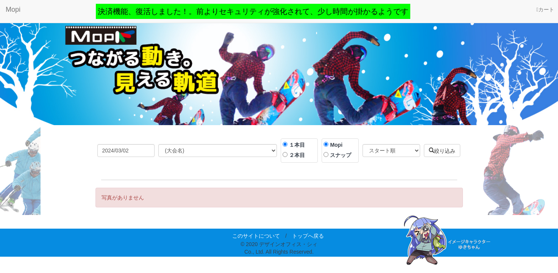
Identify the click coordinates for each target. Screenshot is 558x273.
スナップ (340, 155)
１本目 (297, 145)
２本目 (297, 155)
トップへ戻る (308, 236)
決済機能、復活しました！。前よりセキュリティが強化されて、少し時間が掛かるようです (253, 11)
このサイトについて (256, 236)
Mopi (13, 9)
